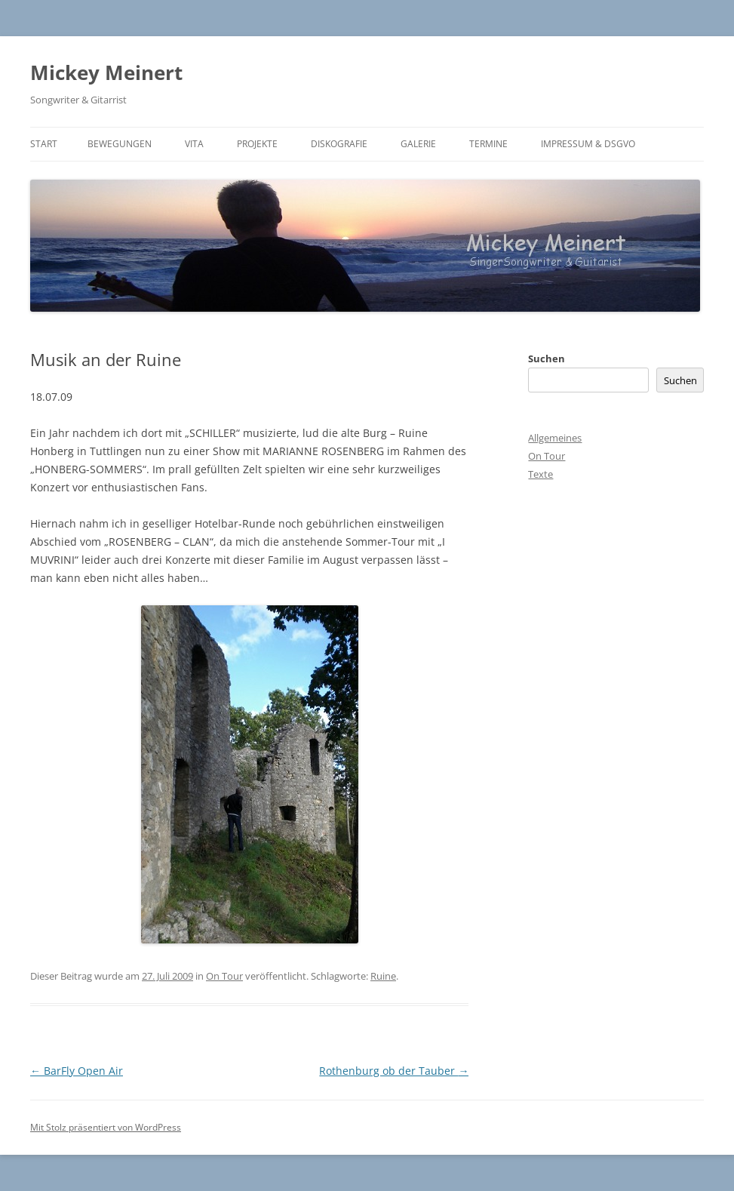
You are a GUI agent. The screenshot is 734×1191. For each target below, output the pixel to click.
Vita (194, 143)
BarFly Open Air (76, 1070)
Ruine (383, 976)
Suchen (546, 358)
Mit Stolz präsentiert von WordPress (105, 1127)
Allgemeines (555, 438)
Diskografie (339, 143)
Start (43, 143)
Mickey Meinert (106, 72)
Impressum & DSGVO (588, 143)
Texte (540, 474)
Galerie (418, 143)
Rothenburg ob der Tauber (393, 1070)
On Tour (224, 976)
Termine (488, 143)
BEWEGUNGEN (120, 143)
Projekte (257, 143)
